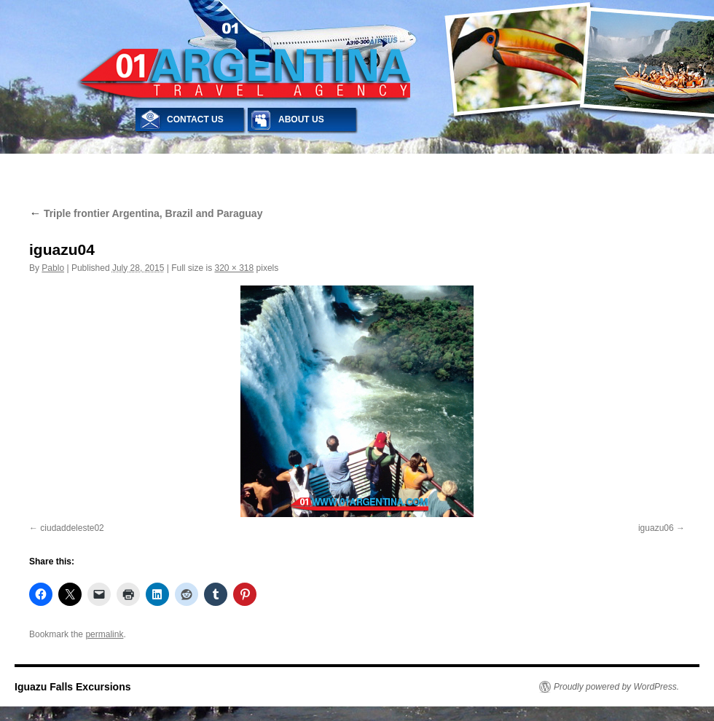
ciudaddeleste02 (71, 528)
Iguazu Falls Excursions (73, 687)
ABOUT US (301, 119)
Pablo (53, 268)
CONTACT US (195, 119)
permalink (104, 634)
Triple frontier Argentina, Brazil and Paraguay (145, 213)
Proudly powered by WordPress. (616, 687)
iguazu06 (656, 528)
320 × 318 (234, 268)
